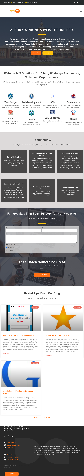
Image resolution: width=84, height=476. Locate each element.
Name (7, 228)
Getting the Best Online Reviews (58, 335)
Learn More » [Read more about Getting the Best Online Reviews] (49, 355)
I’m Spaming (10, 248)
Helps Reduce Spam (12, 245)
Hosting (31, 119)
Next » (49, 417)
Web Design (10, 102)
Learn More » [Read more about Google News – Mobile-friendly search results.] (6, 413)
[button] (81, 11)
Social (73, 119)
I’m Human (9, 250)
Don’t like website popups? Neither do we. (19, 335)
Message (8, 234)
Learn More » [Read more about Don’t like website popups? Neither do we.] (6, 353)
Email (10, 118)
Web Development (31, 102)
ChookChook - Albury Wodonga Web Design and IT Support (16, 429)
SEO (52, 102)
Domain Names (52, 118)
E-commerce (73, 102)
